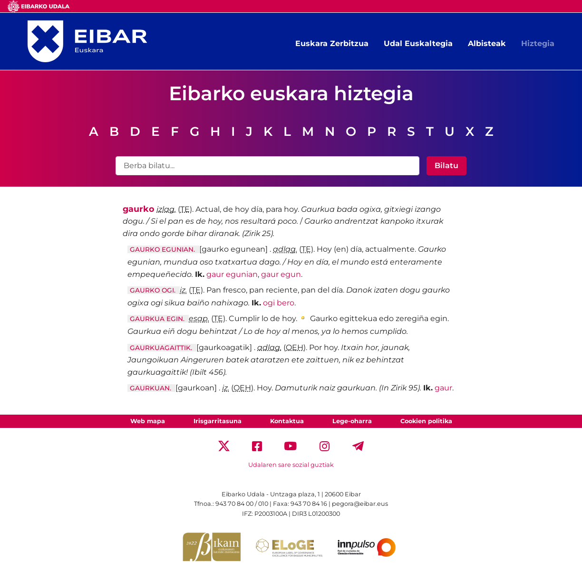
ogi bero (278, 302)
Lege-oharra (352, 421)
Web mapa (147, 421)
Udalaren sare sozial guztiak (291, 464)
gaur (443, 387)
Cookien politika (426, 421)
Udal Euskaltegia (418, 43)
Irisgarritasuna (218, 421)
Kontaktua (287, 421)
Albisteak (487, 43)
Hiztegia (537, 43)
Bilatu (446, 165)
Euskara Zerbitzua (332, 43)
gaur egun (281, 274)
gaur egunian (232, 274)
